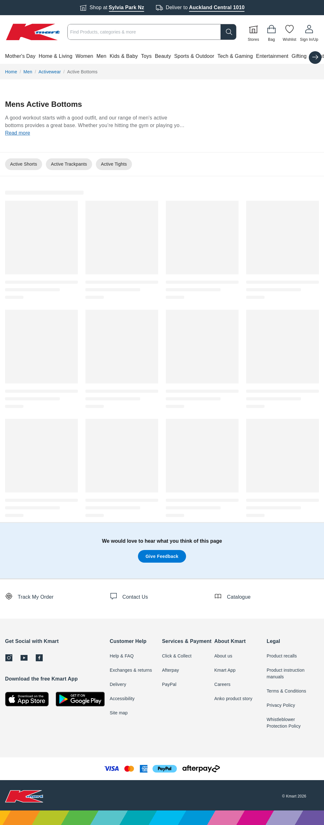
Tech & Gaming (235, 56)
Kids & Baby (123, 56)
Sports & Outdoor (194, 56)
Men (102, 56)
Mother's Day (20, 56)
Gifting (299, 56)
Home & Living (55, 56)
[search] (228, 32)
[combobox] (151, 32)
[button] (162, 56)
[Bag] (271, 32)
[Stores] (253, 32)
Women (84, 56)
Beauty (163, 56)
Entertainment (272, 56)
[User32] (309, 32)
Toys (146, 56)
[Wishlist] (289, 32)
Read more (17, 133)
